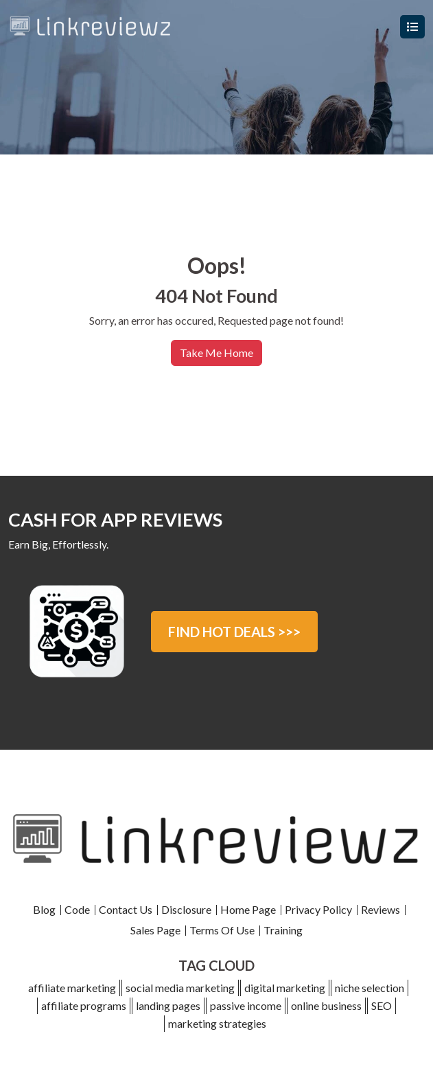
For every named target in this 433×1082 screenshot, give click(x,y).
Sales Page (155, 929)
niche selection (369, 987)
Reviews (380, 909)
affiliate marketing (72, 987)
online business (326, 1005)
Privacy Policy (318, 909)
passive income (245, 1005)
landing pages (168, 1005)
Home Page (248, 909)
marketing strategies (217, 1023)
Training (283, 929)
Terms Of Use (222, 929)
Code (77, 909)
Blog (44, 909)
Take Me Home (216, 352)
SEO (381, 1005)
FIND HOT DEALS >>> (234, 631)
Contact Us (125, 909)
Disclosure (186, 909)
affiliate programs (83, 1005)
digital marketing (284, 987)
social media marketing (180, 987)
